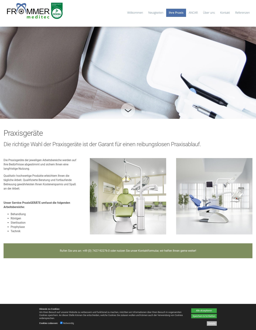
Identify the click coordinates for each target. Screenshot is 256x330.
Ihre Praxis (176, 13)
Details (211, 323)
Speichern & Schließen (204, 316)
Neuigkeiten (155, 13)
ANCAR (193, 13)
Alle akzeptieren (204, 310)
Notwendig (67, 323)
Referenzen (242, 13)
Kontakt (225, 13)
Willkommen (135, 13)
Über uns (209, 13)
